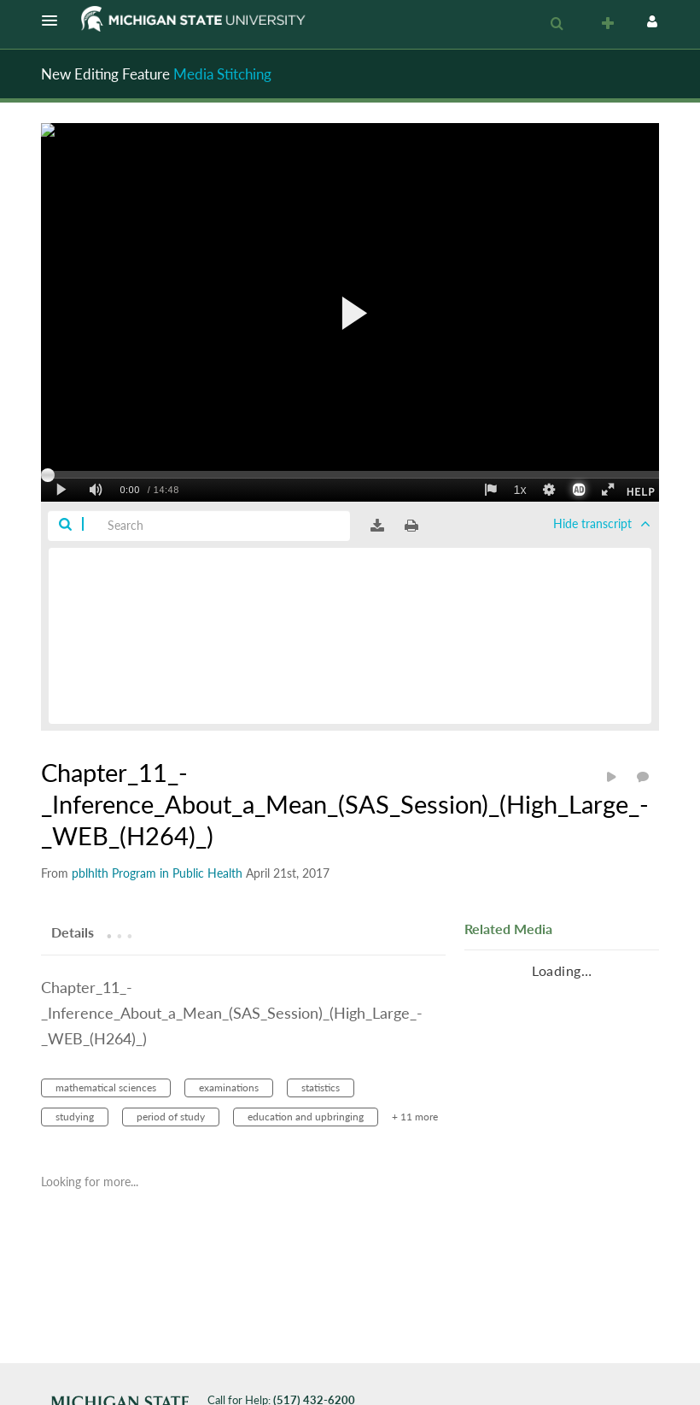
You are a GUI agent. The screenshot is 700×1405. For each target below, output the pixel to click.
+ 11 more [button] (415, 1116)
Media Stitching (222, 74)
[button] (54, 20)
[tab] (72, 931)
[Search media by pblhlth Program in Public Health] (157, 873)
